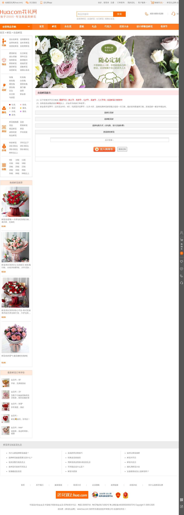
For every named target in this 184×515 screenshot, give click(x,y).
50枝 (11, 173)
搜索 (119, 14)
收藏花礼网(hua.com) (12, 2)
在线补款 (133, 485)
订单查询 (121, 3)
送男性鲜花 (13, 43)
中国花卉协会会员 (37, 505)
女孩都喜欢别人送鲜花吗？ (138, 471)
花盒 (11, 125)
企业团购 (96, 485)
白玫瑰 (23, 81)
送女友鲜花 (13, 39)
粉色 (23, 105)
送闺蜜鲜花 (24, 39)
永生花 (67, 26)
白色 (12, 111)
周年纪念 (23, 57)
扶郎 (22, 91)
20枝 (17, 167)
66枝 (17, 173)
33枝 (17, 170)
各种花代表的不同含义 (18, 467)
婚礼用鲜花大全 (133, 467)
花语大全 (123, 26)
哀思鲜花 (13, 70)
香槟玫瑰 (23, 84)
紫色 (23, 111)
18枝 (24, 163)
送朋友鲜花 (13, 46)
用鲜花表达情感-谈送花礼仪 (79, 462)
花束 (22, 122)
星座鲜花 (23, 125)
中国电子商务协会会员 (54, 505)
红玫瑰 (23, 77)
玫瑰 (11, 77)
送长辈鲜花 (24, 43)
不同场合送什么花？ (76, 467)
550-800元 (24, 149)
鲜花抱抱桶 (13, 122)
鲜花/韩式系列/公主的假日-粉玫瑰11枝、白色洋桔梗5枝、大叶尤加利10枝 (16, 266)
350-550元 (13, 149)
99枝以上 (25, 173)
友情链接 (114, 485)
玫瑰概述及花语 (15, 471)
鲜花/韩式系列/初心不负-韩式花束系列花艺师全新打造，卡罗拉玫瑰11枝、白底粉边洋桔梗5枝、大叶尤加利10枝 (16, 311)
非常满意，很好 (17, 407)
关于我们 (39, 485)
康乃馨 (23, 87)
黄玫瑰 (12, 87)
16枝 (17, 163)
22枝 (24, 167)
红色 (12, 105)
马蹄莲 (12, 97)
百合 (11, 91)
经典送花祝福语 (74, 458)
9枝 (10, 160)
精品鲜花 (13, 129)
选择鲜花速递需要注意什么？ (21, 458)
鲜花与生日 (131, 462)
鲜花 (54, 26)
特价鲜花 (13, 143)
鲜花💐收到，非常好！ (20, 419)
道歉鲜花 (23, 67)
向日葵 (12, 94)
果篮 (22, 129)
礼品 (94, 26)
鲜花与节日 (131, 458)
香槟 (12, 108)
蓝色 (12, 115)
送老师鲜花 (81, 19)
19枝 (11, 167)
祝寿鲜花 (13, 60)
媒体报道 (58, 485)
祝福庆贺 (23, 63)
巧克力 (107, 26)
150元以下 (24, 143)
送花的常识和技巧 (75, 453)
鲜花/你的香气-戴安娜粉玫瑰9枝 (15, 356)
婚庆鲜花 (13, 67)
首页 (41, 26)
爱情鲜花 (13, 53)
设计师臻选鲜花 (144, 26)
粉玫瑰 (12, 81)
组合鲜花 (13, 135)
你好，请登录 (103, 3)
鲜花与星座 (72, 471)
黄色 (23, 108)
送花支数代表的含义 (17, 462)
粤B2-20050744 (84, 505)
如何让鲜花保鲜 (133, 453)
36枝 (24, 170)
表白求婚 (13, 57)
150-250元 (13, 146)
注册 (112, 3)
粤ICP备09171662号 (100, 505)
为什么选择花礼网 (155, 485)
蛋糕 (81, 26)
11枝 (24, 160)
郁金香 (23, 94)
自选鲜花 (91, 19)
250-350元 (24, 146)
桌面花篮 (13, 132)
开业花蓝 (23, 132)
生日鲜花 (100, 19)
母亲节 (164, 26)
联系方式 (77, 485)
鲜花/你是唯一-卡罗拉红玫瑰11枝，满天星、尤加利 (16, 220)
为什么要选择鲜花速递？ (19, 453)
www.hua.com (83, 509)
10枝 (17, 160)
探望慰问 (23, 60)
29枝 (11, 170)
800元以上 (13, 153)
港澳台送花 (109, 19)
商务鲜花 (13, 63)
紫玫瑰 (12, 84)
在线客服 (177, 14)
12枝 (11, 163)
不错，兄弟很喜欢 (18, 383)
